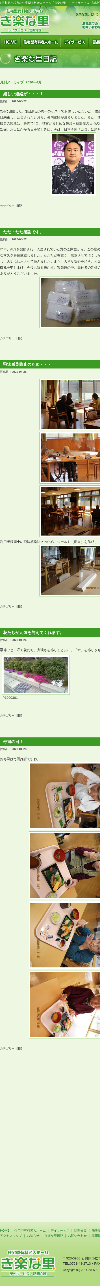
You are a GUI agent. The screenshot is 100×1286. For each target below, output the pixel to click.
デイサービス (60, 1230)
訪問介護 (80, 1230)
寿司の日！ (13, 741)
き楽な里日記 (53, 1235)
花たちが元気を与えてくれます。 (33, 632)
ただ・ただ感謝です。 (23, 232)
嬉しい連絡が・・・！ (23, 94)
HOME (4, 1230)
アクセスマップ (11, 1235)
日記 (19, 206)
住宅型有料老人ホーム (30, 1230)
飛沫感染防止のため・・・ (27, 364)
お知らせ (33, 1235)
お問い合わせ (77, 1235)
